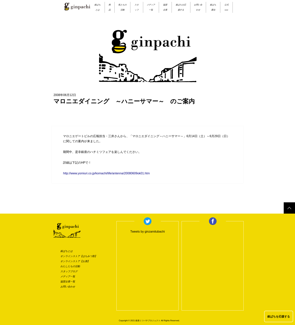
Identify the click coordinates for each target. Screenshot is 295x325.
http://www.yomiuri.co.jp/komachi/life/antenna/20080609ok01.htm (106, 173)
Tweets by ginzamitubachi (147, 231)
